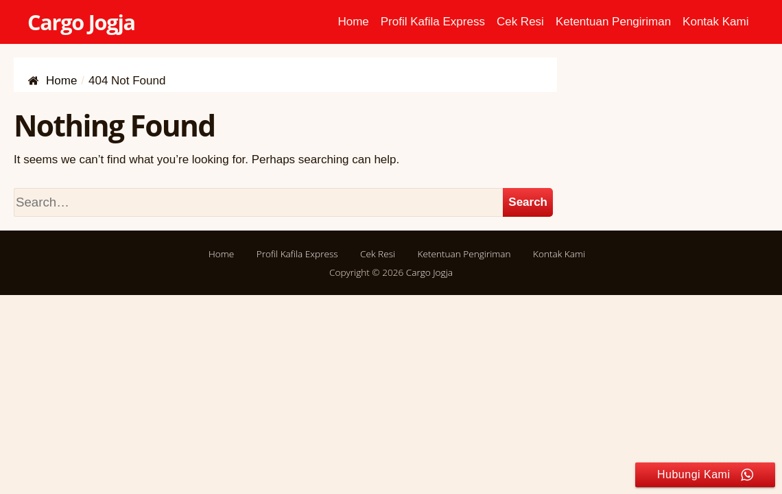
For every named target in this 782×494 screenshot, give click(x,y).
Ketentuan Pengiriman (613, 21)
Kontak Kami (715, 21)
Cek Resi (520, 21)
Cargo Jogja (81, 22)
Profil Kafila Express (433, 21)
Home (352, 21)
